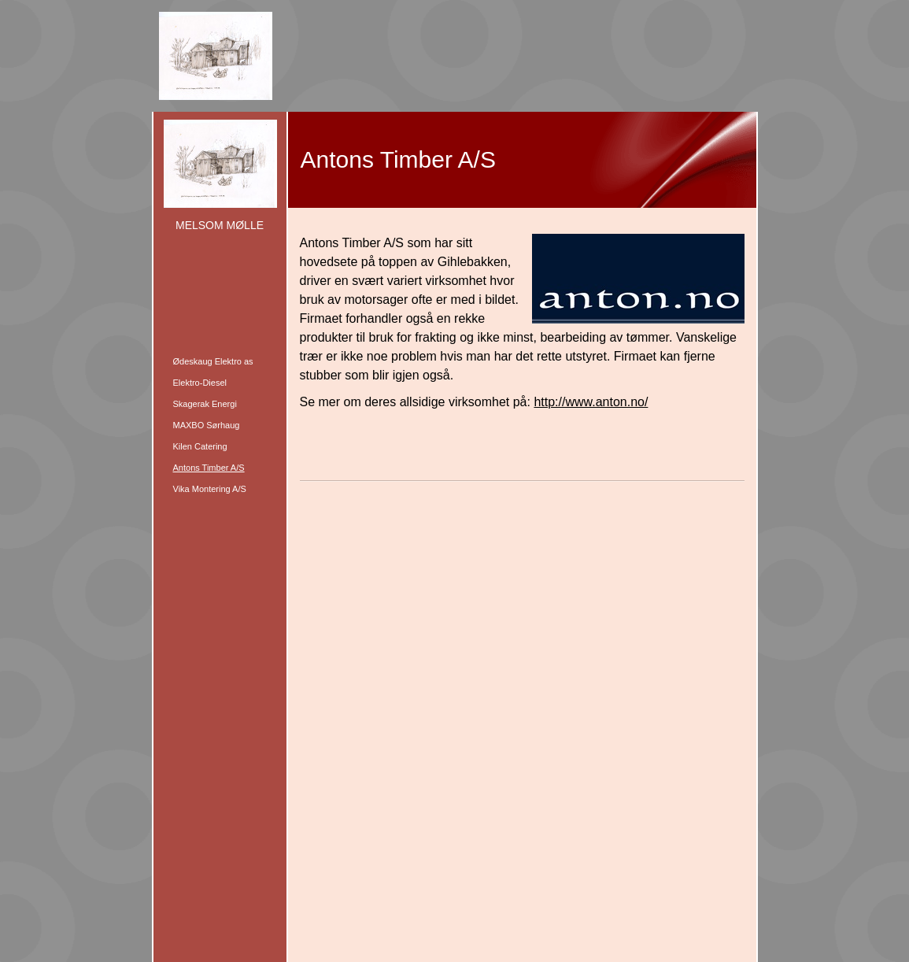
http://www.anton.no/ (591, 402)
